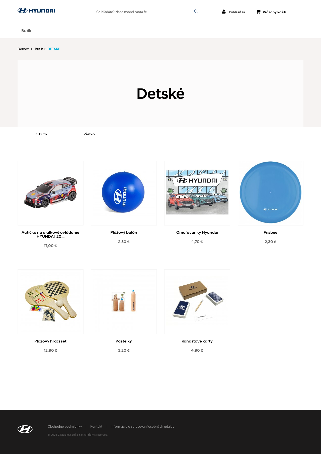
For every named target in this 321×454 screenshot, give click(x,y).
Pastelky (124, 341)
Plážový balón (123, 232)
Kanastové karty (197, 341)
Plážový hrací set (50, 341)
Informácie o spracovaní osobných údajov (142, 426)
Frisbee (270, 232)
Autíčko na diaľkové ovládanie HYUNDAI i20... (50, 234)
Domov (23, 49)
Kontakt (96, 426)
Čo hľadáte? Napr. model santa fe (196, 11)
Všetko (89, 134)
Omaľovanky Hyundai (197, 232)
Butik (26, 30)
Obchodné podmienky (65, 426)
